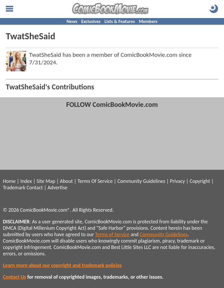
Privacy (177, 181)
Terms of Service (112, 234)
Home (9, 181)
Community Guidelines (141, 181)
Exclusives (91, 21)
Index (26, 181)
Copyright (200, 181)
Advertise (57, 187)
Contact (35, 187)
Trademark (14, 187)
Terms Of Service (95, 181)
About (66, 181)
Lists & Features (119, 21)
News (71, 21)
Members (148, 21)
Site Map (45, 181)
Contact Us (14, 277)
